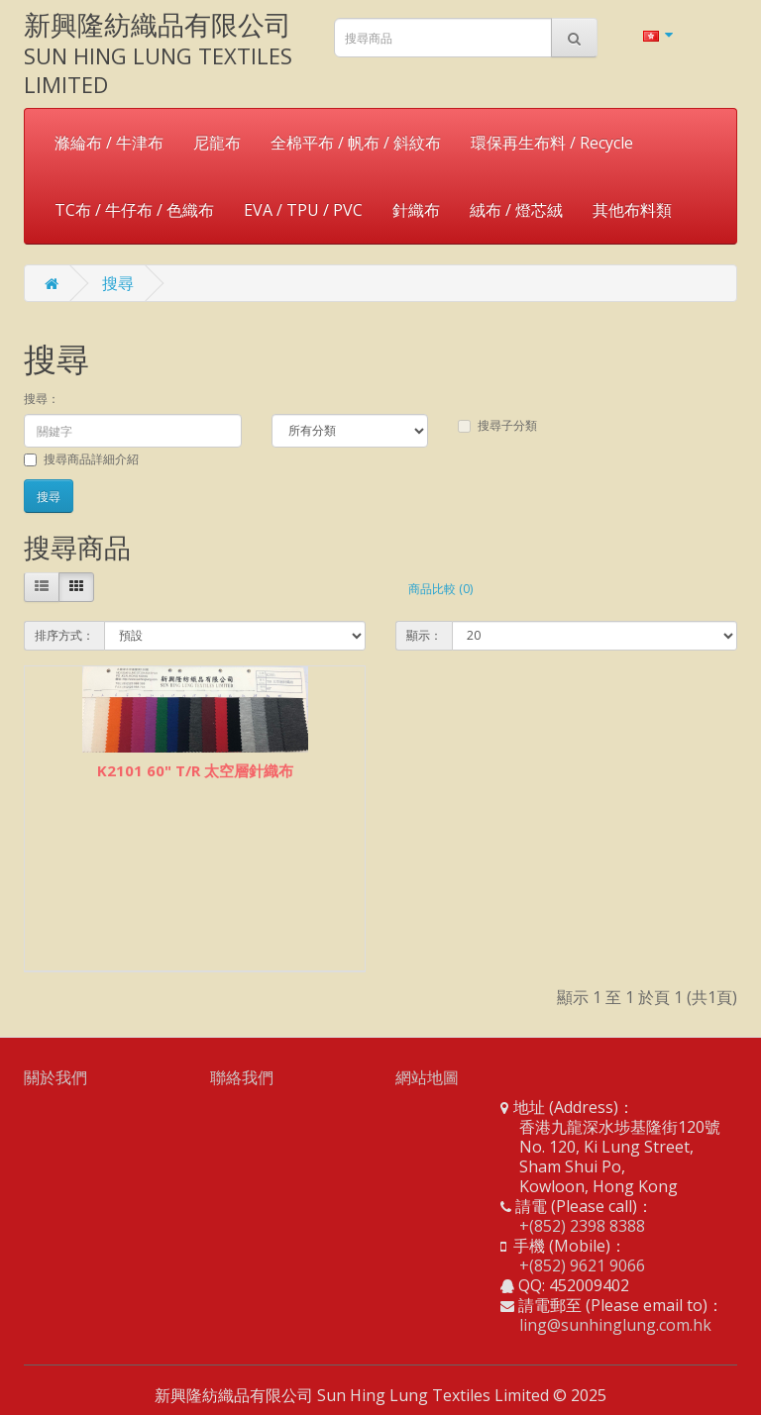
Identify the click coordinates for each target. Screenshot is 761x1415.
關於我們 (55, 1077)
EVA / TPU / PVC (303, 210)
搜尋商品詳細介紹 (81, 459)
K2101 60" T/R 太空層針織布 (195, 770)
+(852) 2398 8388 (582, 1226)
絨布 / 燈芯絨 (516, 210)
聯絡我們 (241, 1077)
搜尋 (118, 283)
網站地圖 (427, 1077)
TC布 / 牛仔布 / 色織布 (134, 210)
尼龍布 (217, 142)
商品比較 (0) (440, 588)
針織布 (416, 210)
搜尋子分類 (497, 425)
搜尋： (41, 398)
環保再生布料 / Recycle (552, 142)
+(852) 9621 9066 (582, 1265)
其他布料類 (632, 210)
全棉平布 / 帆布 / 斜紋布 (356, 142)
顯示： (424, 635)
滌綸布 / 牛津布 (108, 142)
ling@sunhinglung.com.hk (615, 1325)
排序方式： (64, 635)
